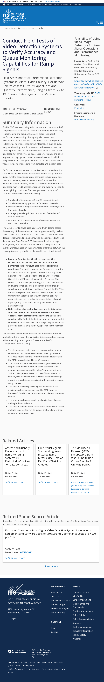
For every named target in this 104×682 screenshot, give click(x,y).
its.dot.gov (12, 618)
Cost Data (55, 596)
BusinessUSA (47, 669)
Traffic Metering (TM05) (15, 482)
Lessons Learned (35, 28)
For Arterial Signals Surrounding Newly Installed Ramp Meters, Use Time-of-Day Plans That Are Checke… (51, 456)
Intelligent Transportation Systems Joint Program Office (14, 20)
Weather (77, 638)
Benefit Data (57, 592)
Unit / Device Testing (84, 119)
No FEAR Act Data (21, 666)
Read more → (52, 566)
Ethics (32, 666)
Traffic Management (82, 627)
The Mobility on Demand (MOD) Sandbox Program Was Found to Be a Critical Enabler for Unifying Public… (82, 456)
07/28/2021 (26, 552)
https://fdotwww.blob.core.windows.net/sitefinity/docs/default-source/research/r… (88, 84)
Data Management (82, 599)
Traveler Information (83, 631)
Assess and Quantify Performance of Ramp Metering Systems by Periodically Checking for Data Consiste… (17, 456)
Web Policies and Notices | (18, 662)
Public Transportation (83, 619)
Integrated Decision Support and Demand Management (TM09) (82, 488)
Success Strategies (18, 28)
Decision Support (59, 604)
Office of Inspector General (19, 669)
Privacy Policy (47, 662)
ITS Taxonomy (58, 612)
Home (6, 28)
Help (53, 628)
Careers (32, 662)
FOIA (38, 662)
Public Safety (79, 615)
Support (77, 623)
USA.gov (57, 669)
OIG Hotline (36, 669)
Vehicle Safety (79, 634)
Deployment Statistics (61, 600)
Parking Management (83, 611)
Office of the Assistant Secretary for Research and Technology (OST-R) (41, 653)
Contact (54, 632)
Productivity (80, 108)
